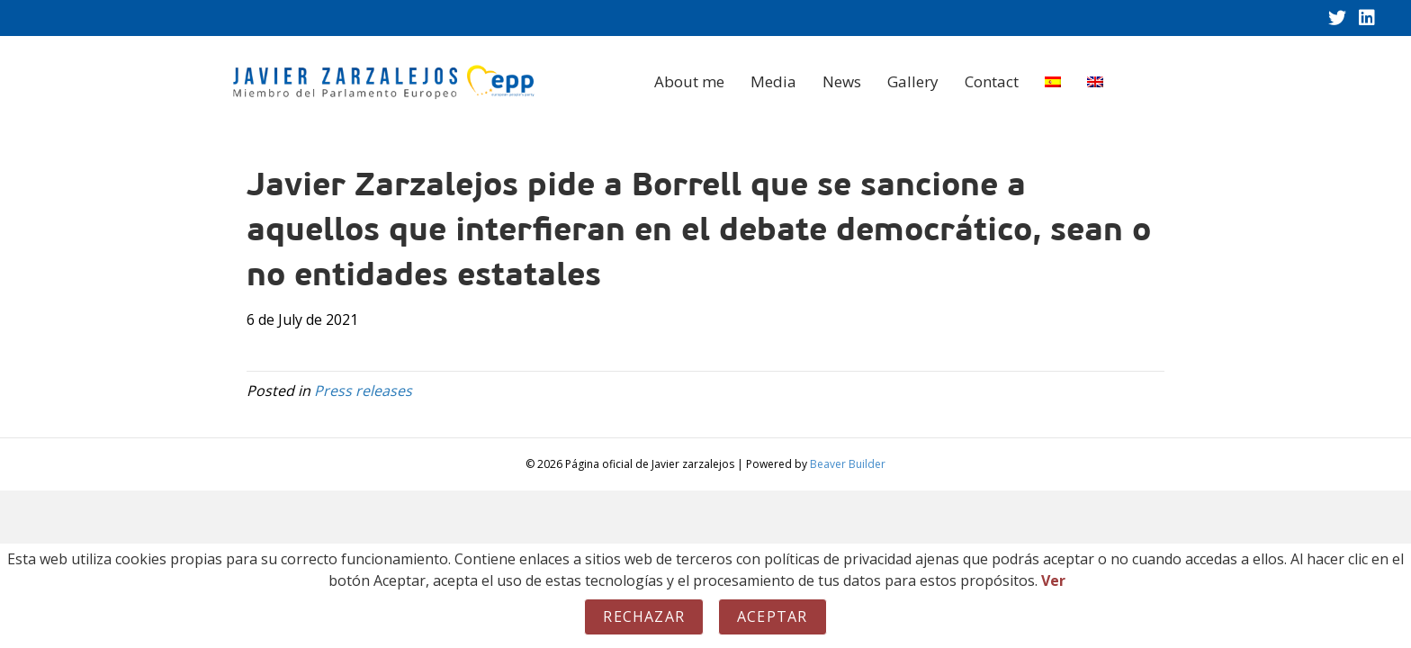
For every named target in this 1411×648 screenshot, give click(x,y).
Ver (1053, 580)
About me (689, 81)
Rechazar (644, 616)
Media (773, 81)
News (841, 81)
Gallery (913, 81)
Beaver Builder (847, 464)
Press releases (363, 390)
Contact (992, 81)
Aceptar (772, 616)
